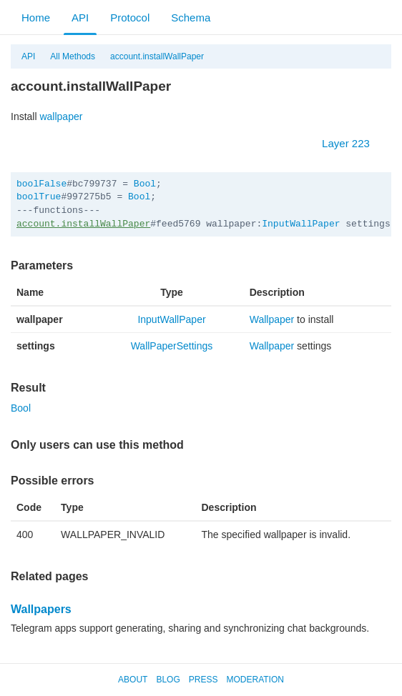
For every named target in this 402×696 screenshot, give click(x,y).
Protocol (129, 17)
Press (203, 680)
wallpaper (60, 116)
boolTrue (38, 197)
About (132, 680)
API (80, 17)
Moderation (254, 680)
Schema (190, 17)
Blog (168, 680)
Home (35, 17)
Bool (145, 184)
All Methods (72, 56)
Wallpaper (272, 319)
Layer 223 (353, 143)
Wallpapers (41, 609)
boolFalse (41, 184)
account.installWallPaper (157, 56)
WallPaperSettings (172, 346)
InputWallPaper (301, 224)
